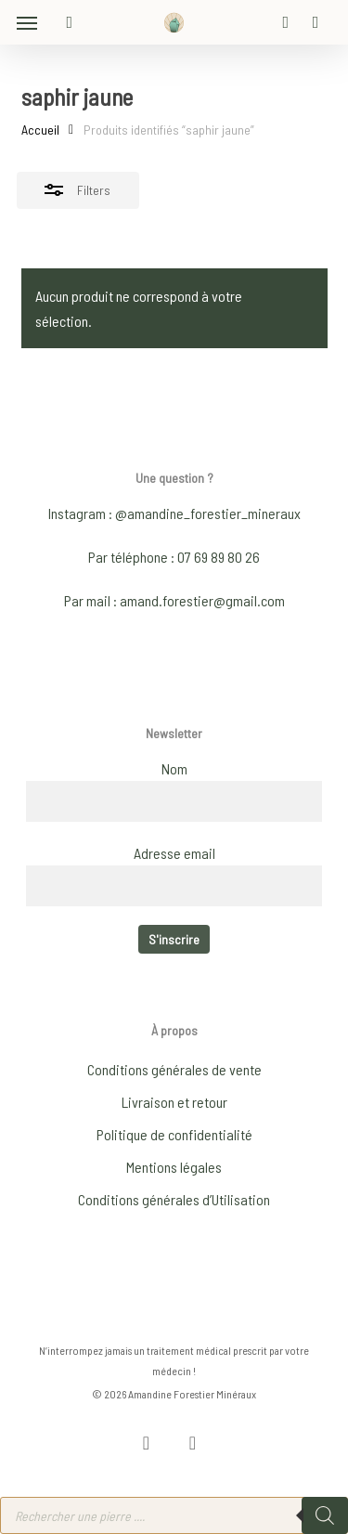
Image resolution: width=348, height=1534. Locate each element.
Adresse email (174, 853)
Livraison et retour (174, 1102)
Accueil (40, 129)
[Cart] (311, 22)
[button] (27, 22)
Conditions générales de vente (174, 1069)
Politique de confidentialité (174, 1134)
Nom (174, 768)
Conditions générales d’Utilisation (174, 1199)
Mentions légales (174, 1167)
